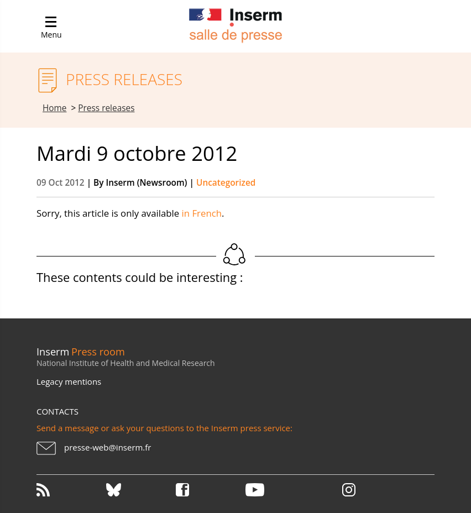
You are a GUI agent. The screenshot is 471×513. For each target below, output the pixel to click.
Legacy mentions (68, 381)
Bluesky (140, 489)
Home (55, 108)
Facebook (209, 489)
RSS (70, 489)
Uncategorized (225, 183)
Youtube (279, 489)
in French (202, 213)
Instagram (349, 489)
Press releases (106, 108)
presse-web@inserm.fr (107, 447)
